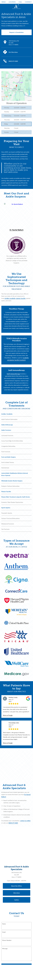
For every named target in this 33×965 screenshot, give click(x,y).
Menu (4, 2)
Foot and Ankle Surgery (8, 457)
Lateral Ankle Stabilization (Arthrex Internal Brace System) (14, 474)
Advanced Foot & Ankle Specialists (16, 839)
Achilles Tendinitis (6, 414)
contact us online (25, 792)
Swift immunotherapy (13, 374)
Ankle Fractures (6, 430)
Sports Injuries (5, 508)
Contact (28, 2)
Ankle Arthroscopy (7, 425)
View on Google (8, 687)
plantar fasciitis (20, 298)
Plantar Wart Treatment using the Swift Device (15, 497)
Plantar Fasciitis (6, 491)
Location (12, 2)
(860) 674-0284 (13, 795)
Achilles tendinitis (10, 298)
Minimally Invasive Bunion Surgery (11, 481)
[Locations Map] (16, 814)
